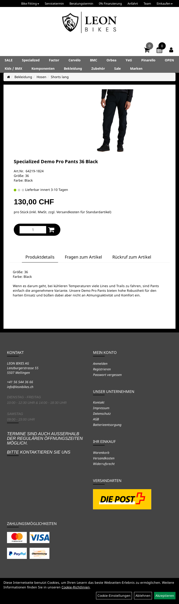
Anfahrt (132, 3)
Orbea (111, 60)
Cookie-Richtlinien (76, 587)
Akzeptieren (164, 595)
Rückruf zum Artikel (131, 257)
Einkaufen (165, 3)
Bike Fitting (30, 3)
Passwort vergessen (107, 374)
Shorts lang (60, 77)
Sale (117, 68)
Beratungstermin (81, 3)
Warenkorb (101, 452)
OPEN (169, 60)
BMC (93, 60)
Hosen (41, 77)
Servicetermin (54, 3)
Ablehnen (143, 595)
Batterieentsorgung (107, 424)
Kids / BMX (13, 68)
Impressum (101, 408)
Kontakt (98, 402)
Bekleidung (73, 68)
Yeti (129, 60)
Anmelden (100, 363)
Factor (54, 60)
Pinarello (148, 60)
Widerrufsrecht (104, 463)
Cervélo (75, 60)
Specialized (31, 60)
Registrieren (102, 369)
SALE (9, 60)
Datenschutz (102, 413)
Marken (136, 68)
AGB (96, 419)
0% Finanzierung (110, 3)
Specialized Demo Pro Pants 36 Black (56, 161)
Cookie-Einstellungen (114, 595)
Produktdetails (40, 257)
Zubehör (98, 68)
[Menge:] (33, 229)
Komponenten (43, 68)
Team (147, 3)
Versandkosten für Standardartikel (83, 212)
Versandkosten (103, 458)
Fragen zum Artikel (83, 257)
